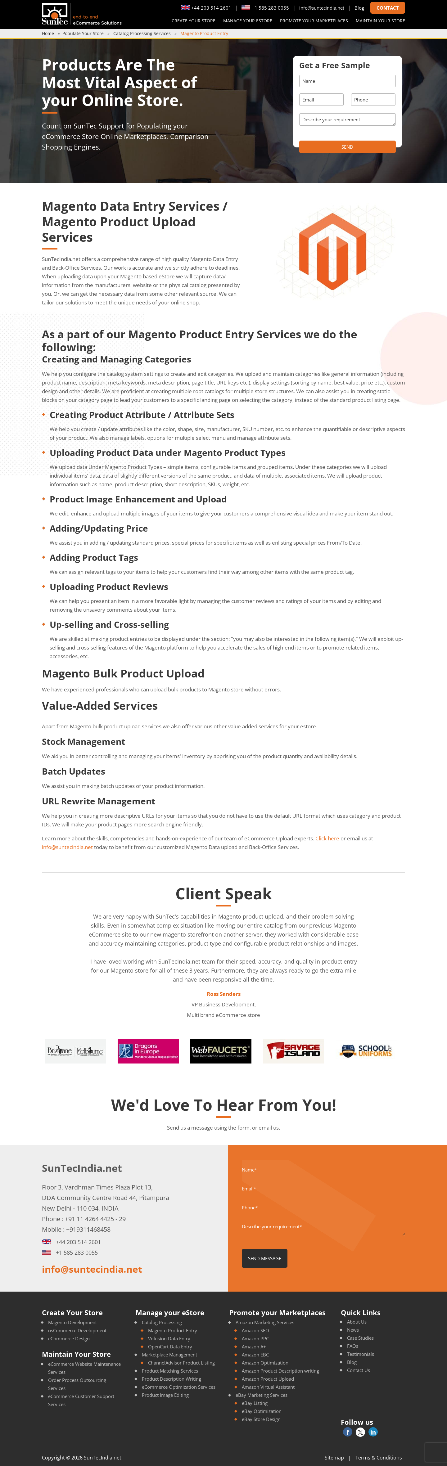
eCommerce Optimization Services (178, 1387)
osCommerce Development (77, 1330)
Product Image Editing (165, 1395)
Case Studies (360, 1338)
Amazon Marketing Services (265, 1322)
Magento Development (72, 1322)
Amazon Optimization (265, 1363)
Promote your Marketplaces (314, 21)
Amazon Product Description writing (280, 1371)
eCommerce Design (69, 1338)
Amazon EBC (255, 1354)
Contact (388, 8)
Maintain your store (380, 21)
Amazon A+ (254, 1346)
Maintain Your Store (76, 1354)
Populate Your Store (83, 33)
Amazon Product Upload (268, 1379)
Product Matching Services (170, 1371)
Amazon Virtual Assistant (268, 1387)
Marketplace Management (169, 1354)
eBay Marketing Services (261, 1395)
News (353, 1330)
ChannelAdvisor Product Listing (181, 1363)
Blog (359, 8)
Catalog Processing (162, 1322)
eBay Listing (255, 1403)
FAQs (352, 1346)
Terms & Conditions (378, 1457)
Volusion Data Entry (169, 1338)
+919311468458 (88, 1229)
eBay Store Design (261, 1419)
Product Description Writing (171, 1379)
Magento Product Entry (172, 1330)
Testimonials (360, 1354)
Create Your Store (193, 21)
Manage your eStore (247, 21)
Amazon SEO (255, 1330)
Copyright (53, 1457)
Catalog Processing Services (142, 33)
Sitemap (334, 1457)
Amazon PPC (255, 1338)
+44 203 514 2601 (206, 8)
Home (48, 33)
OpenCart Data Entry (170, 1346)
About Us (357, 1322)
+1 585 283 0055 (265, 8)
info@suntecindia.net (321, 8)
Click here (327, 838)
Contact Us (358, 1370)
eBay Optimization (262, 1411)
